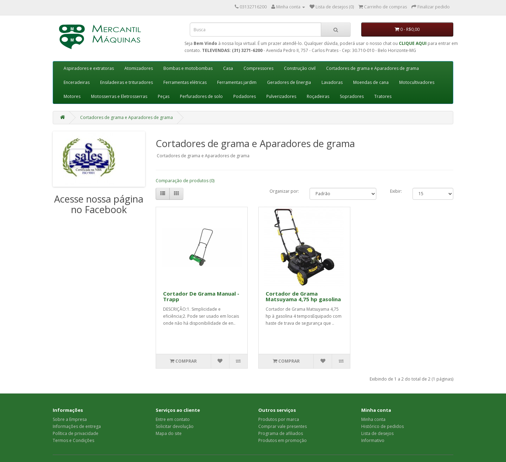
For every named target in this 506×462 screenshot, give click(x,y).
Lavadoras (332, 82)
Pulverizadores (281, 96)
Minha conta (373, 419)
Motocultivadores (416, 82)
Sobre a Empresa (70, 419)
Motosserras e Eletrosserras (119, 96)
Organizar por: (284, 191)
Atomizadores (138, 68)
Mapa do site (169, 433)
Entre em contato (173, 419)
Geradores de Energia (289, 82)
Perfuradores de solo (201, 96)
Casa (228, 68)
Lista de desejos (377, 433)
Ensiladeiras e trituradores (126, 82)
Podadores (244, 96)
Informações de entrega (77, 426)
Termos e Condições (73, 440)
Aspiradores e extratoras (89, 68)
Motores (72, 96)
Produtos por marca (278, 419)
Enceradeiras (77, 82)
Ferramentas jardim (237, 82)
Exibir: (396, 191)
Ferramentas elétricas (185, 82)
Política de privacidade (75, 433)
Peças (163, 96)
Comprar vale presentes (282, 426)
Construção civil (300, 68)
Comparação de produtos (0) (185, 181)
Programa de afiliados (280, 433)
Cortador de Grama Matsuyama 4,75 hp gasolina (303, 296)
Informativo (372, 440)
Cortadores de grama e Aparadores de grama (372, 68)
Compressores (258, 68)
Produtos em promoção (282, 440)
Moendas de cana (371, 82)
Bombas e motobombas (188, 68)
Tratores (382, 96)
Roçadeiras (318, 96)
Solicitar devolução (175, 426)
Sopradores (352, 96)
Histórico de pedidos (382, 426)
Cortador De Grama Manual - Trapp (201, 296)
